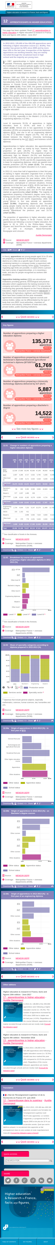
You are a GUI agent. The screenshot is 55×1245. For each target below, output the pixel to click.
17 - (24, 997)
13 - (24, 1040)
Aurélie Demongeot (44, 235)
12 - (22, 1100)
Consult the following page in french (24, 1133)
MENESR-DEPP (22, 240)
